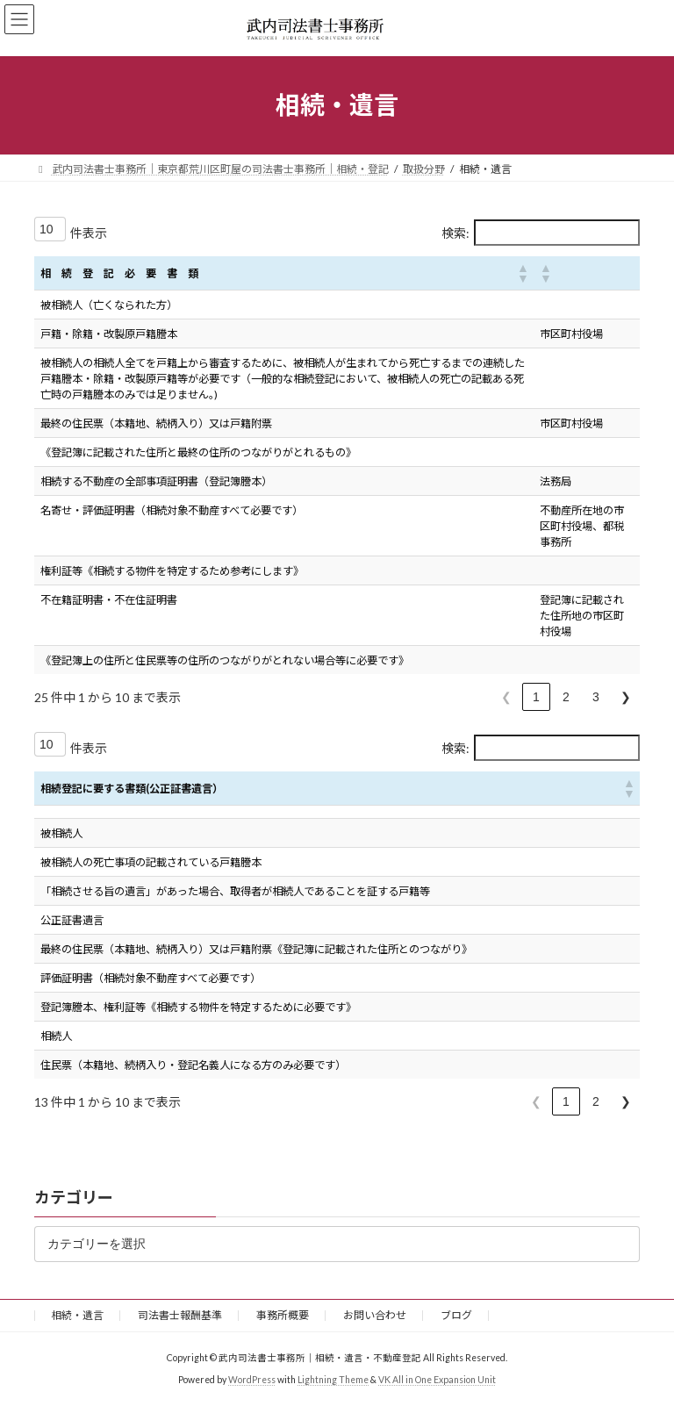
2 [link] (566, 697)
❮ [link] (506, 697)
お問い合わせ (374, 1315)
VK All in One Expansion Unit (437, 1379)
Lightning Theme (333, 1379)
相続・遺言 (77, 1315)
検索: (455, 233)
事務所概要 (282, 1315)
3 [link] (595, 697)
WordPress (252, 1379)
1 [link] (536, 697)
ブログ (456, 1315)
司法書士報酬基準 (180, 1315)
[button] (522, 272)
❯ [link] (625, 697)
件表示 (88, 233)
